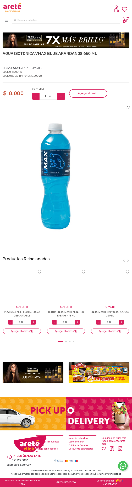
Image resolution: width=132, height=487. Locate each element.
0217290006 (20, 460)
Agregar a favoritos (66, 105)
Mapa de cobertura (78, 438)
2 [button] (66, 341)
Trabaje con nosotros (47, 448)
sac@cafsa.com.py (19, 464)
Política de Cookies (78, 445)
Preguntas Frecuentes (47, 441)
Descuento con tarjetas (81, 448)
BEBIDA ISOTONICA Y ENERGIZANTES (22, 68)
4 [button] (73, 341)
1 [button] (60, 341)
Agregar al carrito (88, 93)
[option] (55, 176)
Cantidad (38, 89)
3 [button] (69, 341)
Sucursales (41, 438)
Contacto (40, 445)
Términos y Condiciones (108, 474)
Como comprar (76, 441)
